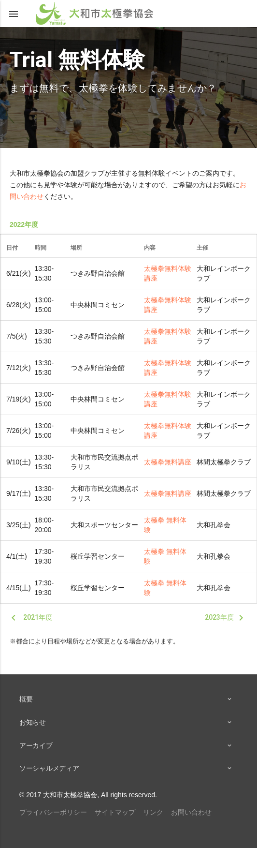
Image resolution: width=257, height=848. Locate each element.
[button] (13, 13)
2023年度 (226, 618)
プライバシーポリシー (53, 812)
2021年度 (30, 618)
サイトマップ (115, 812)
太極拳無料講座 (167, 462)
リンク (153, 812)
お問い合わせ (191, 812)
